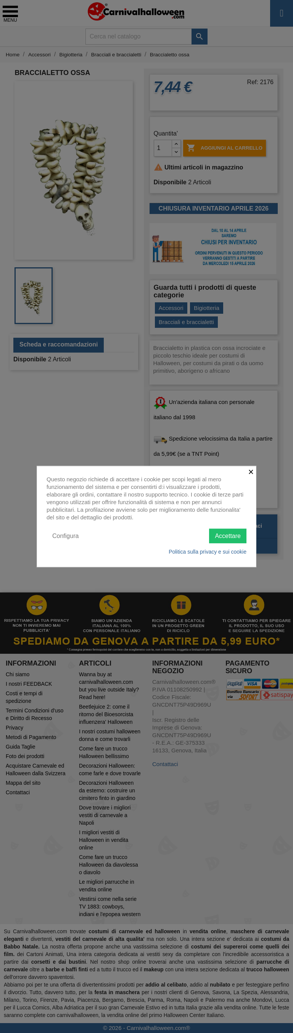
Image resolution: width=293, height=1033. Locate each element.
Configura (65, 535)
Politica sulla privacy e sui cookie (207, 552)
